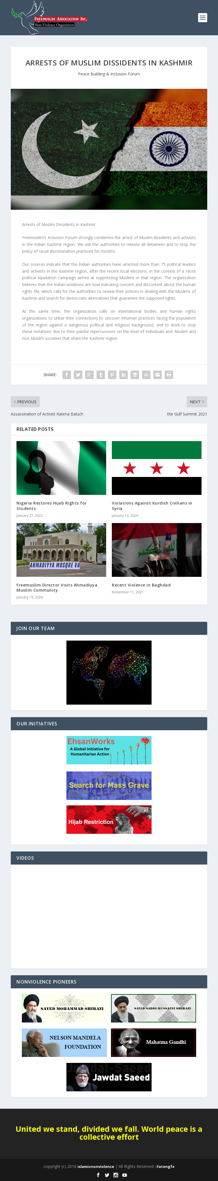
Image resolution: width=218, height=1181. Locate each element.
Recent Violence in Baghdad (141, 585)
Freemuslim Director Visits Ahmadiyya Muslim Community (56, 587)
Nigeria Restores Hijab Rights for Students (51, 505)
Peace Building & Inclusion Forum (109, 74)
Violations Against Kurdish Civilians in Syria (152, 505)
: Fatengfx (165, 1166)
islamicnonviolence (95, 1166)
